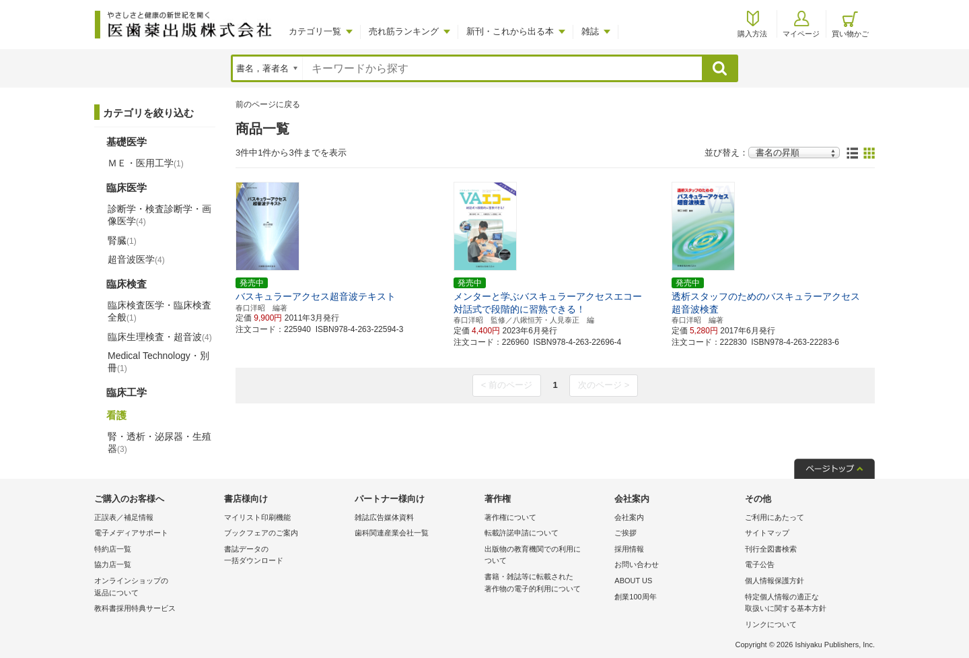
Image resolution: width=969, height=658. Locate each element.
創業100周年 (635, 597)
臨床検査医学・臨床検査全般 (159, 311)
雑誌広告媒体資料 (384, 517)
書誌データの (285, 556)
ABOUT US (633, 581)
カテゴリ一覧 (315, 31)
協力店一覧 (112, 564)
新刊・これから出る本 (510, 31)
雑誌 (590, 31)
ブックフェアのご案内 (261, 533)
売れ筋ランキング (404, 31)
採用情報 (629, 549)
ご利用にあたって (774, 517)
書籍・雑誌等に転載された (546, 583)
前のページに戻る (268, 104)
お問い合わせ (636, 564)
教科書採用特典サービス (135, 608)
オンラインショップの (155, 588)
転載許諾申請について (522, 533)
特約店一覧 (112, 549)
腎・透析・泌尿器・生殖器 (159, 442)
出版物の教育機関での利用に (546, 556)
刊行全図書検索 (771, 549)
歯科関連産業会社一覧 (392, 533)
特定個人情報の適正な (806, 604)
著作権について (510, 517)
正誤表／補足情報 (123, 517)
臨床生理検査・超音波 (160, 336)
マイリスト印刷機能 (257, 517)
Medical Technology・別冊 (158, 361)
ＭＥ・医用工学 (146, 163)
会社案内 (629, 517)
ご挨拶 (625, 533)
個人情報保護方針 (774, 581)
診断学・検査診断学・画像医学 (159, 214)
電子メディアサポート (131, 533)
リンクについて (771, 624)
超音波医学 (136, 259)
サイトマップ (767, 533)
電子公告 (760, 564)
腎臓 (122, 240)
